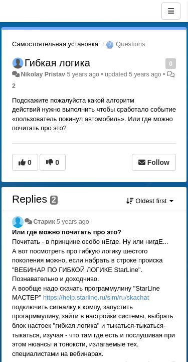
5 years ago (73, 221)
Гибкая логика (57, 62)
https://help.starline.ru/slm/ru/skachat (96, 297)
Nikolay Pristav (43, 74)
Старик (44, 221)
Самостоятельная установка (55, 44)
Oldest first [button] (149, 201)
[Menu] (170, 11)
